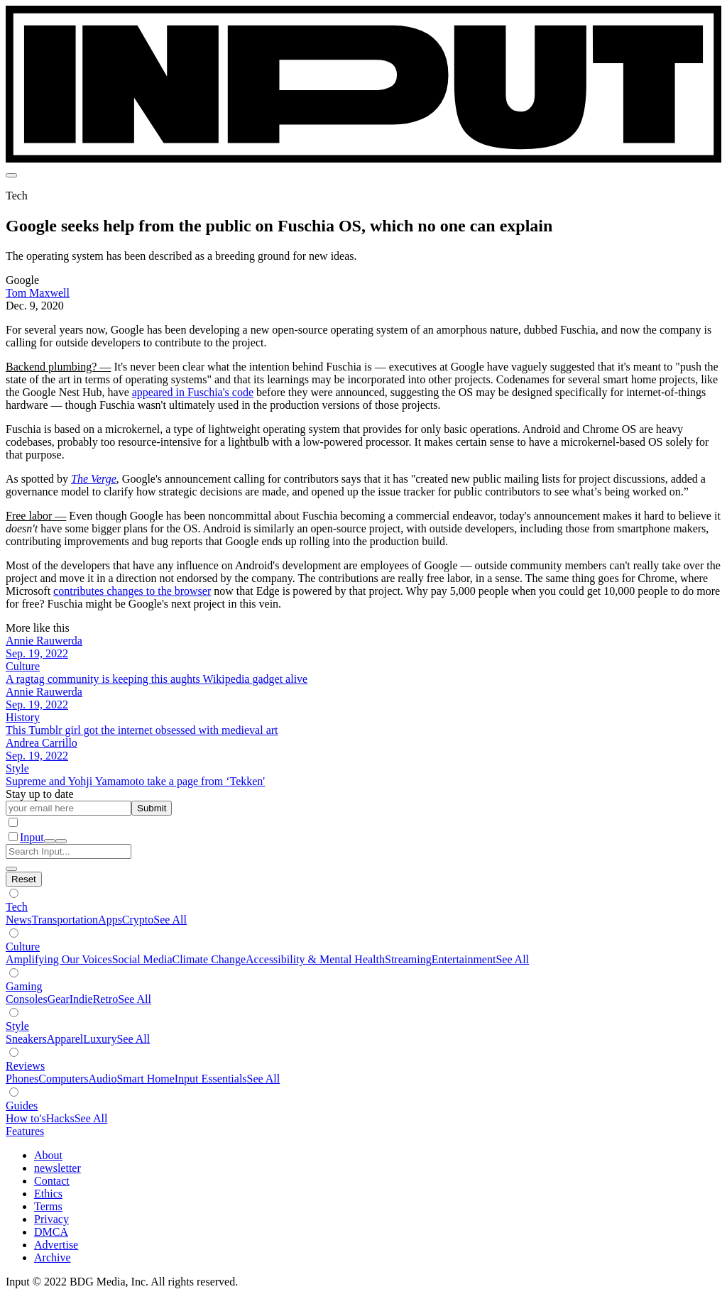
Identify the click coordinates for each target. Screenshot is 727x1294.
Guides (22, 1106)
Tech (17, 907)
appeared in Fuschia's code (192, 392)
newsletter (57, 1168)
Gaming (24, 986)
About (48, 1155)
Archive (52, 1257)
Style (17, 1026)
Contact (52, 1181)
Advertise (56, 1245)
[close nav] (61, 841)
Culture (23, 947)
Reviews (25, 1066)
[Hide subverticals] (24, 879)
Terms (48, 1206)
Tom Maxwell (38, 293)
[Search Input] (68, 851)
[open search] (49, 841)
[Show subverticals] (13, 893)
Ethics (48, 1194)
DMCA (51, 1232)
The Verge (93, 479)
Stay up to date (40, 794)
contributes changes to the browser (132, 591)
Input (32, 837)
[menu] (11, 175)
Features (25, 1131)
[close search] (11, 869)
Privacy (51, 1219)
